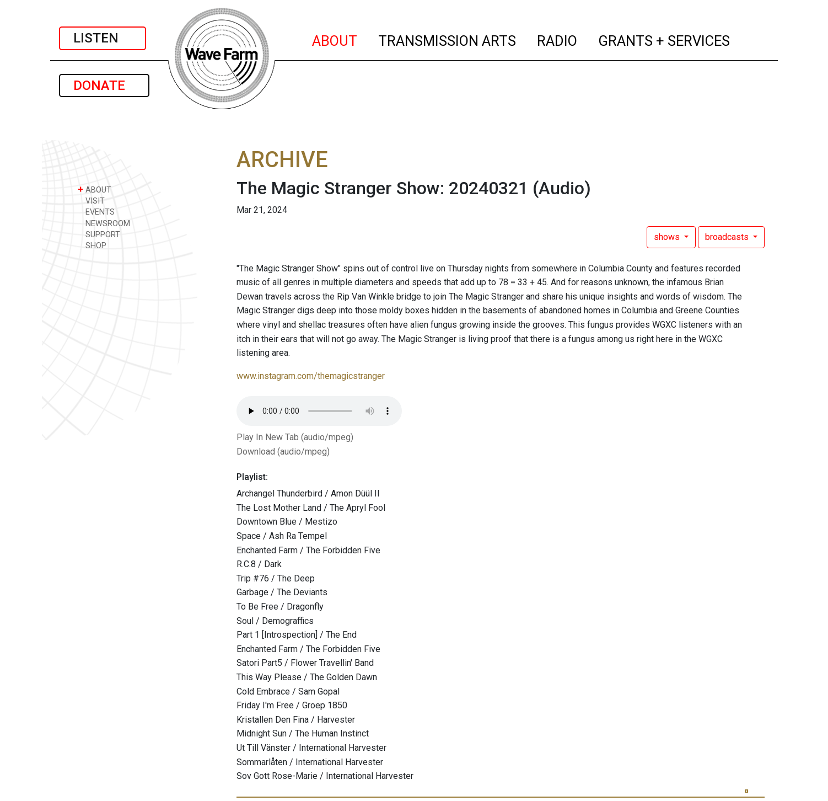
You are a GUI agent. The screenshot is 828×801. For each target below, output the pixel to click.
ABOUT (335, 39)
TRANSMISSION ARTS (447, 39)
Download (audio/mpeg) (283, 451)
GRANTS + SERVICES (664, 39)
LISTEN (102, 38)
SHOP (92, 245)
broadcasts (728, 237)
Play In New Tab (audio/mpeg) (294, 437)
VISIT (91, 200)
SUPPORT (99, 234)
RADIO (558, 39)
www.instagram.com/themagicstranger (310, 376)
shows (668, 237)
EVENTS (96, 211)
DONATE (104, 85)
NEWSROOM (104, 223)
